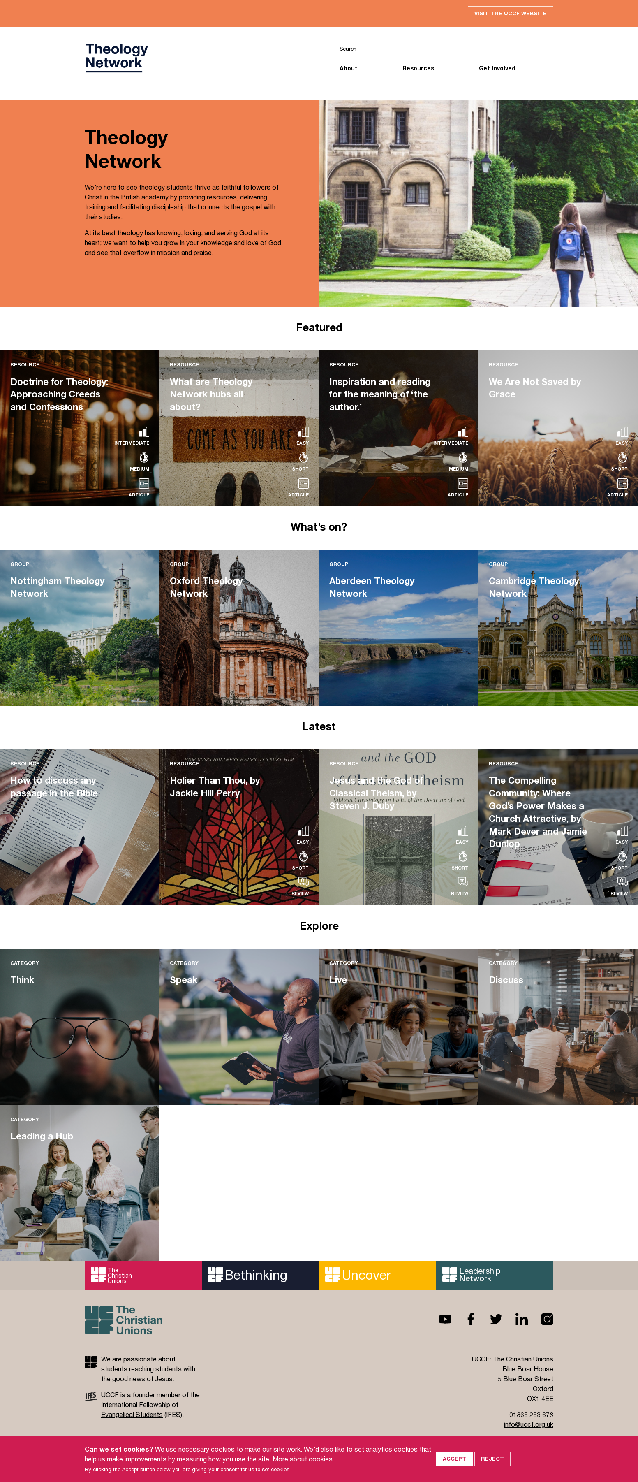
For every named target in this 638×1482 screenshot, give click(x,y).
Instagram (540, 1319)
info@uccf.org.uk (528, 1424)
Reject (492, 1467)
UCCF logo (116, 58)
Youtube (438, 1319)
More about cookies (303, 1467)
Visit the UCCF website (510, 13)
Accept (454, 1467)
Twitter (489, 1319)
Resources (418, 68)
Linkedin (515, 1319)
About (349, 68)
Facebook (464, 1319)
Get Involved (497, 68)
